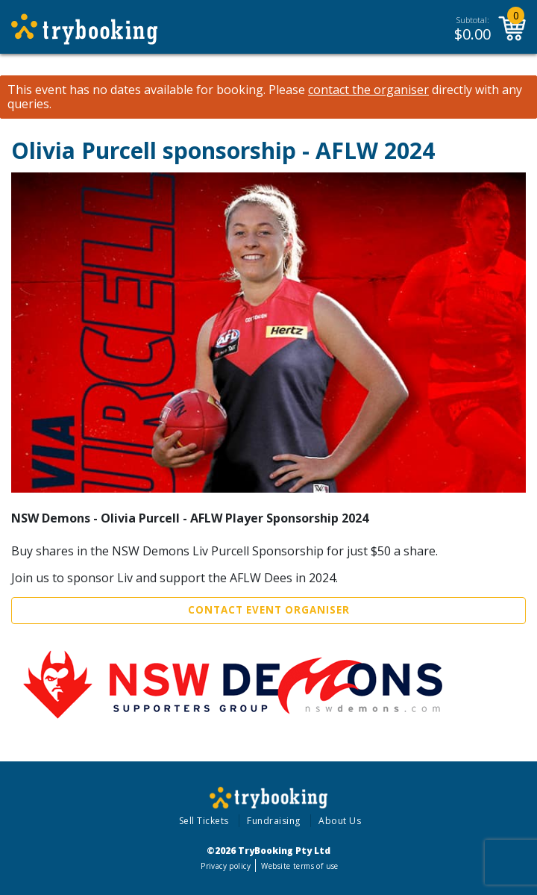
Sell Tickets (204, 820)
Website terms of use (299, 866)
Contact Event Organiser (269, 610)
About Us (339, 820)
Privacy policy (226, 866)
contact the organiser (368, 90)
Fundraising (274, 820)
